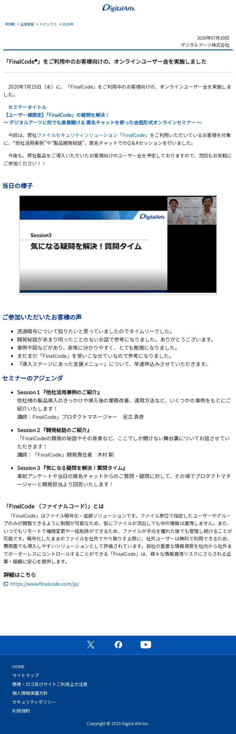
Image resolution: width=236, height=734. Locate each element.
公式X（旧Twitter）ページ (90, 644)
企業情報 (27, 24)
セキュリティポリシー (34, 702)
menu (8, 7)
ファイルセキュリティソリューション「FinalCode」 (93, 135)
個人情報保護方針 (30, 693)
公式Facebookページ (118, 644)
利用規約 (21, 710)
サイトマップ (25, 675)
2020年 (68, 24)
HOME (10, 24)
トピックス (48, 24)
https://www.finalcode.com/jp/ (44, 583)
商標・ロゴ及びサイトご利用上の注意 (50, 684)
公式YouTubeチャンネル (145, 644)
